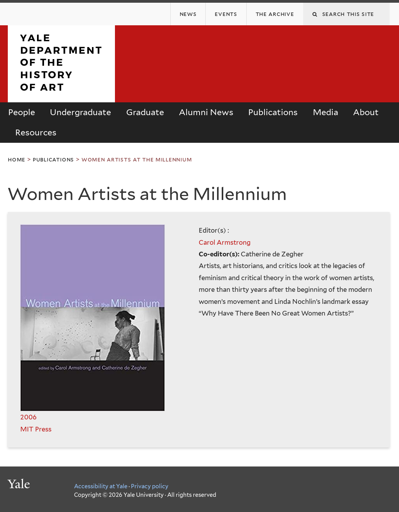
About (366, 112)
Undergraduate (80, 112)
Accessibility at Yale (100, 486)
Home (16, 159)
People (21, 112)
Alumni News (206, 112)
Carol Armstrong (225, 242)
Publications (273, 112)
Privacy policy (149, 486)
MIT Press (35, 429)
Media (325, 112)
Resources (35, 132)
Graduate (145, 112)
